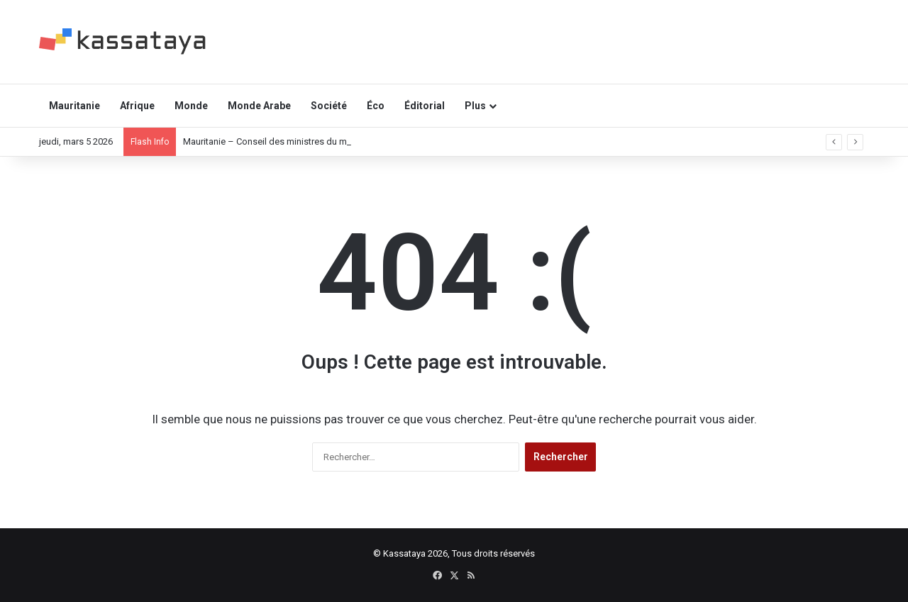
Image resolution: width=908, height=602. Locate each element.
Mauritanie (74, 105)
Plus (475, 105)
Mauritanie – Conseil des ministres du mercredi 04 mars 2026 (307, 141)
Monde (191, 105)
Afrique (137, 105)
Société (329, 105)
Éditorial (424, 105)
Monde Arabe (259, 105)
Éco (375, 105)
